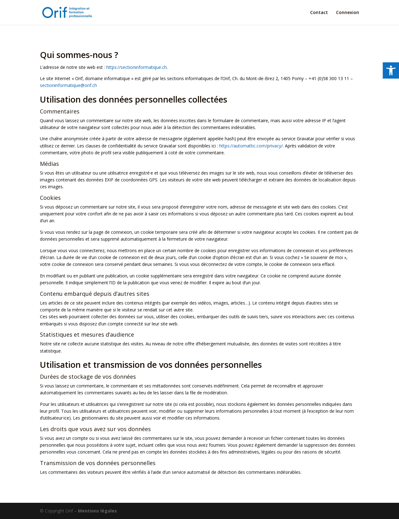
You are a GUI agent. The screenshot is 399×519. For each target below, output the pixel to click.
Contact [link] (319, 12)
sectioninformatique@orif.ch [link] (68, 85)
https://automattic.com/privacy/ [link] (251, 146)
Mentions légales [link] (97, 511)
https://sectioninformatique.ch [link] (136, 67)
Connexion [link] (347, 12)
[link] (391, 70)
